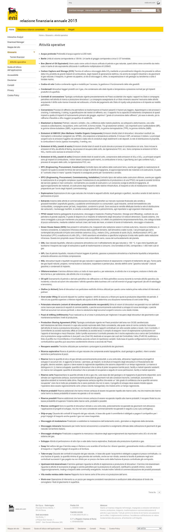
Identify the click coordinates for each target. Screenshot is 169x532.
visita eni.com (150, 3)
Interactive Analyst (15, 37)
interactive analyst (92, 10)
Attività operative (18, 62)
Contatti (11, 85)
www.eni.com (21, 509)
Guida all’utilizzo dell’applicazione (15, 68)
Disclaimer (12, 80)
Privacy (11, 90)
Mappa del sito (14, 47)
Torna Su (152, 492)
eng (70, 3)
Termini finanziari (17, 57)
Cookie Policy (13, 95)
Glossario (12, 52)
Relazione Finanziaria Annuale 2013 (48, 21)
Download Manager (76, 10)
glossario (104, 10)
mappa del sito (115, 10)
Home (41, 35)
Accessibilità (13, 75)
